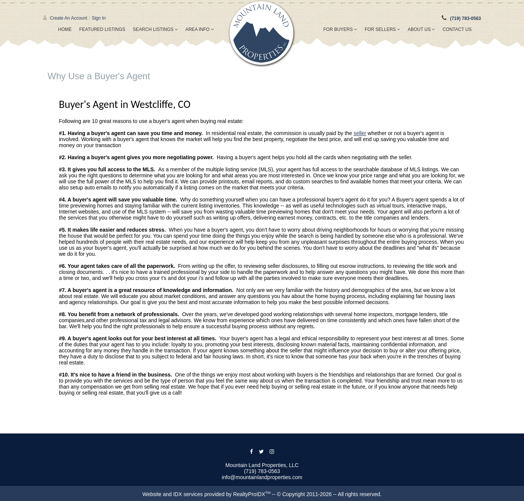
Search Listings (155, 29)
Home (65, 29)
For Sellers (382, 29)
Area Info (199, 29)
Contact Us (457, 29)
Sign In (99, 18)
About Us (421, 29)
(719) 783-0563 (465, 18)
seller (359, 133)
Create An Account (68, 18)
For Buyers (340, 29)
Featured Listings (102, 29)
